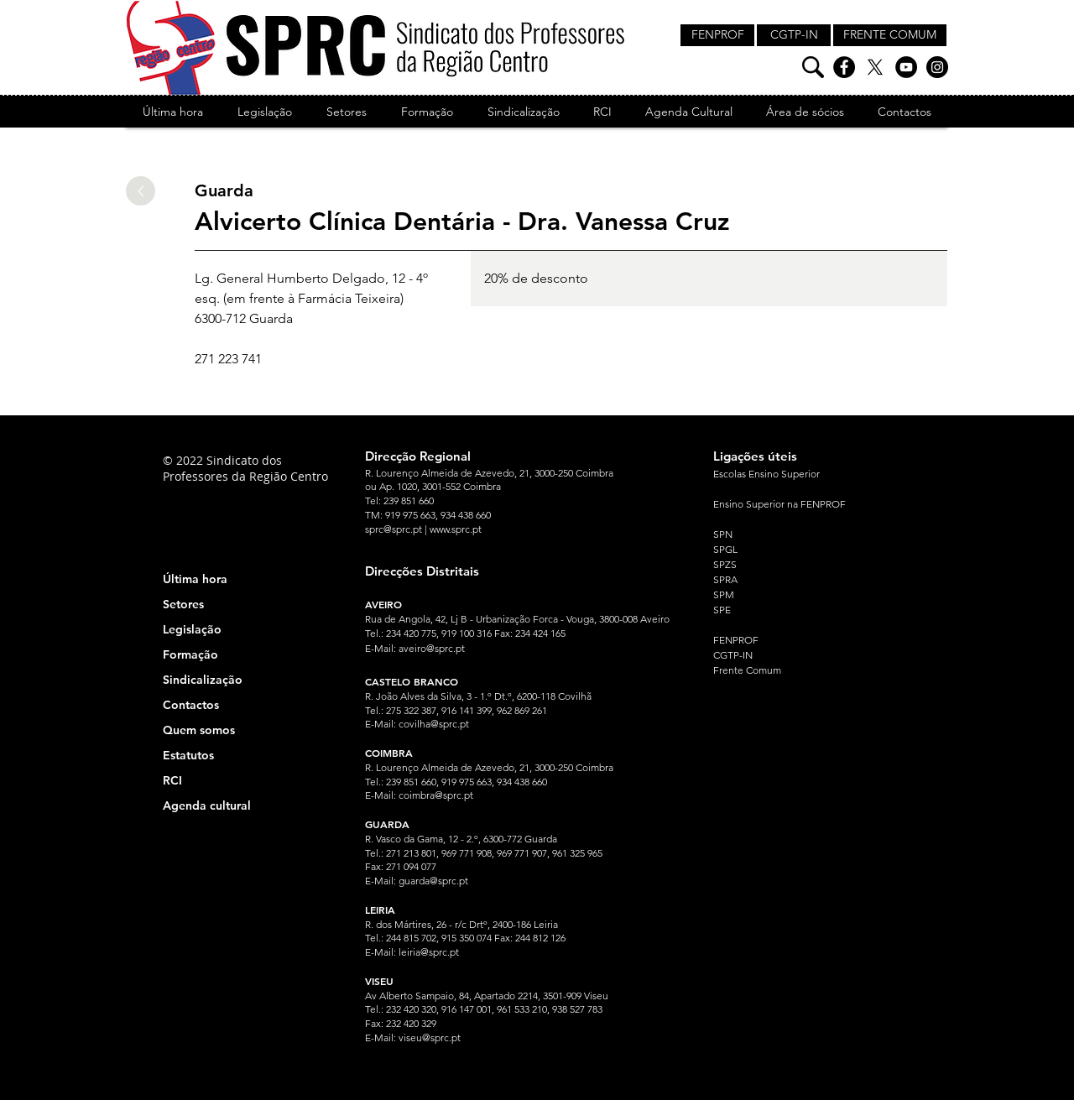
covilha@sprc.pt (434, 723)
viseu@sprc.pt (430, 1037)
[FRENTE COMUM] (889, 35)
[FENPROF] (717, 35)
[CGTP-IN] (794, 35)
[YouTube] (906, 67)
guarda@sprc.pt (433, 880)
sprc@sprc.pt (393, 529)
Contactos (191, 704)
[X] (875, 67)
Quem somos (199, 730)
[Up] (140, 191)
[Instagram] (937, 67)
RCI (172, 780)
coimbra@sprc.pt (436, 795)
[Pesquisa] (813, 67)
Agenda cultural (207, 805)
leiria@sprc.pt (429, 952)
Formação (190, 654)
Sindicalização (202, 679)
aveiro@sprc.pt (432, 648)
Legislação (192, 629)
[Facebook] (844, 67)
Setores (183, 604)
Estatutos (188, 755)
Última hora (195, 578)
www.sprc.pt (456, 529)
